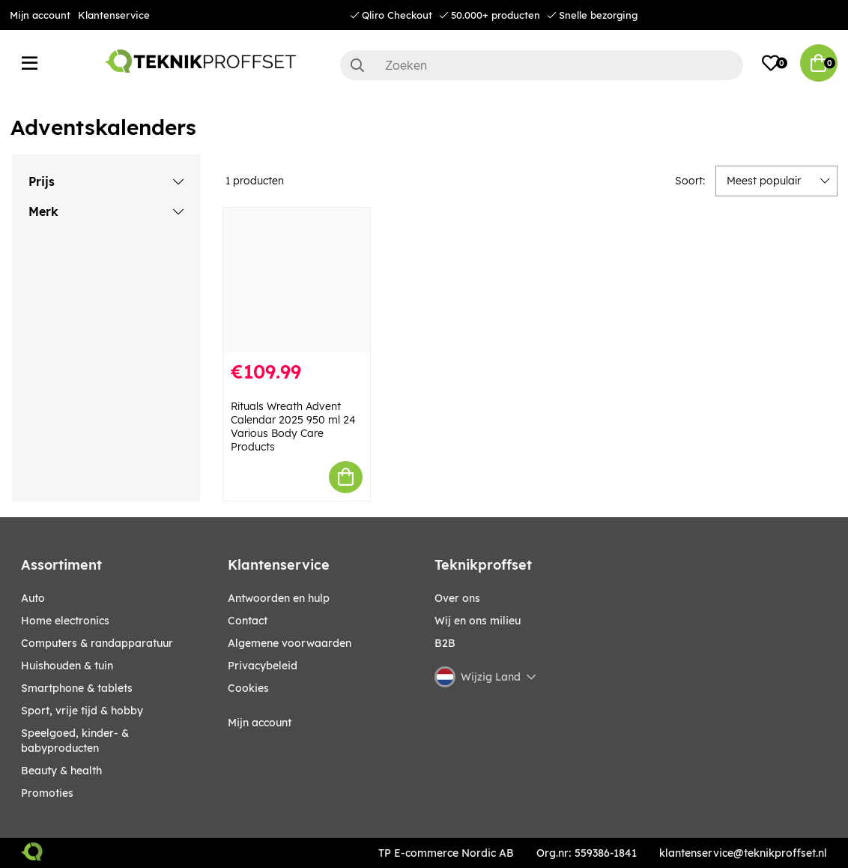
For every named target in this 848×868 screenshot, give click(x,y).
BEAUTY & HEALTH (61, 770)
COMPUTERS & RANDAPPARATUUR (97, 643)
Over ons (457, 598)
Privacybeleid (262, 665)
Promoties (47, 793)
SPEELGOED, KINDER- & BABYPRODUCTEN (75, 740)
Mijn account (40, 15)
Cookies (248, 688)
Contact (247, 620)
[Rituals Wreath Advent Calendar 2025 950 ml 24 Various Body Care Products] (297, 280)
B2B (444, 643)
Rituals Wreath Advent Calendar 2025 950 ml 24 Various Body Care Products (293, 426)
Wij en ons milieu (477, 620)
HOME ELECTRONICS (65, 620)
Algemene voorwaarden (289, 643)
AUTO (33, 598)
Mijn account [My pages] (259, 722)
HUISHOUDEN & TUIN (67, 665)
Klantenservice (114, 15)
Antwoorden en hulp (279, 598)
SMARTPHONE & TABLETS (77, 688)
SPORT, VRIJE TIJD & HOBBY (82, 710)
